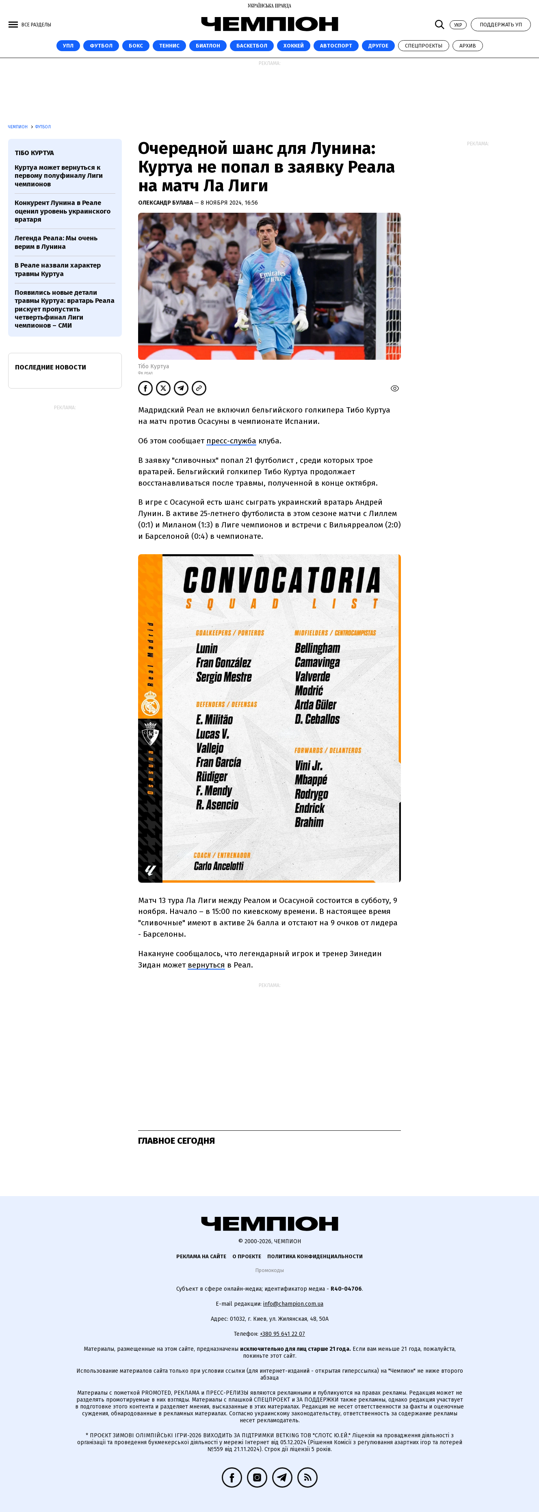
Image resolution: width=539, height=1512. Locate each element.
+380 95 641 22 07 (282, 1334)
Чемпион (18, 127)
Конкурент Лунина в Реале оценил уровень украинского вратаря (62, 211)
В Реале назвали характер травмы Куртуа (58, 269)
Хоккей (294, 46)
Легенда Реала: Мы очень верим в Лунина (56, 242)
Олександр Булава (166, 202)
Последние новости (50, 367)
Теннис (169, 46)
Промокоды (269, 1270)
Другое (378, 46)
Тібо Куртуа (34, 153)
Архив (467, 46)
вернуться (206, 965)
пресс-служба (231, 440)
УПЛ (68, 46)
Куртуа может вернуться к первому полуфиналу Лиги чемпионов (59, 175)
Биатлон (208, 46)
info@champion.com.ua (293, 1303)
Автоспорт (336, 46)
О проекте (246, 1256)
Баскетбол (251, 46)
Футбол (101, 46)
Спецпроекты (423, 46)
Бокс (136, 46)
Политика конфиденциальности (315, 1256)
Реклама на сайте (201, 1256)
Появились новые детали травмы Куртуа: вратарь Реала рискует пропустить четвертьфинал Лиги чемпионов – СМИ (65, 309)
